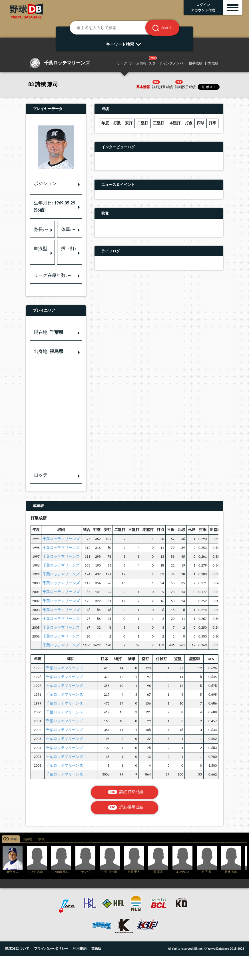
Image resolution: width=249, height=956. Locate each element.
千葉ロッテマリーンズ (61, 539)
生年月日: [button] (54, 206)
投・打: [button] (68, 252)
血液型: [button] (41, 252)
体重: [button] (68, 229)
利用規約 (80, 949)
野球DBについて (17, 949)
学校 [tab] (41, 839)
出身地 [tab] (27, 839)
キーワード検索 (124, 44)
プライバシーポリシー (51, 949)
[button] (56, 475)
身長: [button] (41, 229)
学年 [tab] (14, 839)
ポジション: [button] (46, 183)
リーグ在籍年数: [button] (52, 275)
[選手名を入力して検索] (114, 27)
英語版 (96, 949)
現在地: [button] (48, 332)
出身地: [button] (48, 351)
